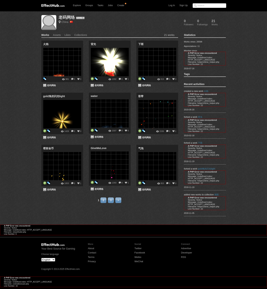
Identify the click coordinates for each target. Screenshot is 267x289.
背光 (200, 117)
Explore (77, 5)
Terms (91, 257)
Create (120, 5)
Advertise (186, 248)
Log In (171, 5)
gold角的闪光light (206, 168)
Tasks (100, 5)
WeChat (139, 261)
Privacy (92, 261)
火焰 (206, 91)
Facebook (140, 252)
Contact (92, 252)
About (91, 248)
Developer (186, 252)
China (67, 21)
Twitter (138, 248)
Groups (89, 5)
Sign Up (183, 5)
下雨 (200, 143)
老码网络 (67, 17)
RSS (183, 257)
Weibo (138, 257)
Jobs (110, 5)
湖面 (216, 194)
